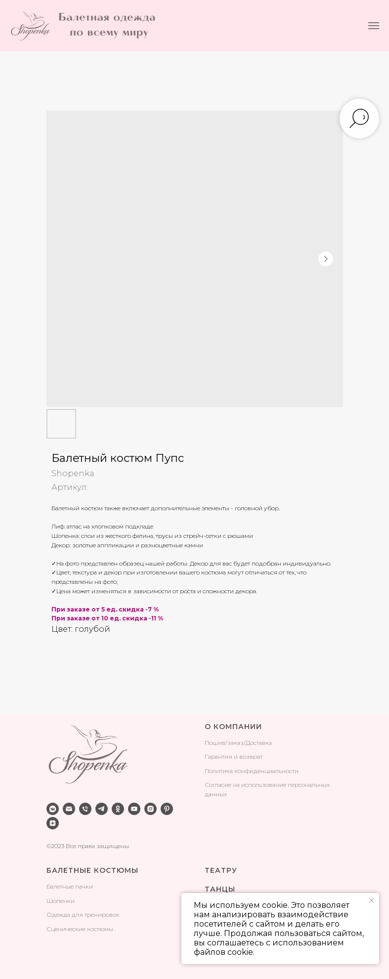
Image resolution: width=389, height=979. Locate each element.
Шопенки (60, 900)
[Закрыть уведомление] (372, 900)
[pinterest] (167, 809)
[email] (69, 809)
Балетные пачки (69, 886)
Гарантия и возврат (233, 756)
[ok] (118, 809)
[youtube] (134, 809)
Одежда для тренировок (83, 914)
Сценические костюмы (79, 929)
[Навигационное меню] (373, 25)
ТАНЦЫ (220, 889)
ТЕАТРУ (221, 870)
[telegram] (101, 809)
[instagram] (150, 809)
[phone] (85, 809)
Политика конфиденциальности (252, 771)
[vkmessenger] (52, 809)
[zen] (52, 823)
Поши (213, 742)
